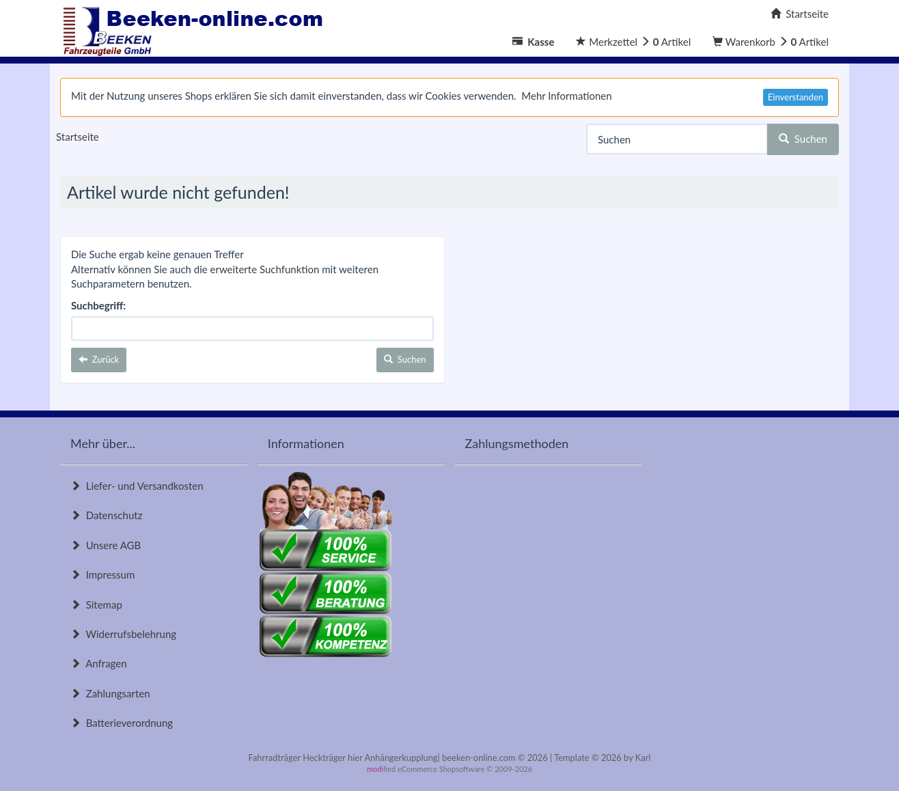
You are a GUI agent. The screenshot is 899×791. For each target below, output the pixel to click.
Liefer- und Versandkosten (137, 486)
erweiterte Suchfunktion (265, 269)
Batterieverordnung (121, 723)
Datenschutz (106, 515)
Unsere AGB (105, 545)
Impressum (102, 574)
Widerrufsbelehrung (123, 634)
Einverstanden (795, 97)
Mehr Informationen (566, 95)
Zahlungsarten (110, 693)
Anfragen (98, 663)
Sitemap (96, 604)
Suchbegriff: (98, 305)
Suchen (803, 139)
